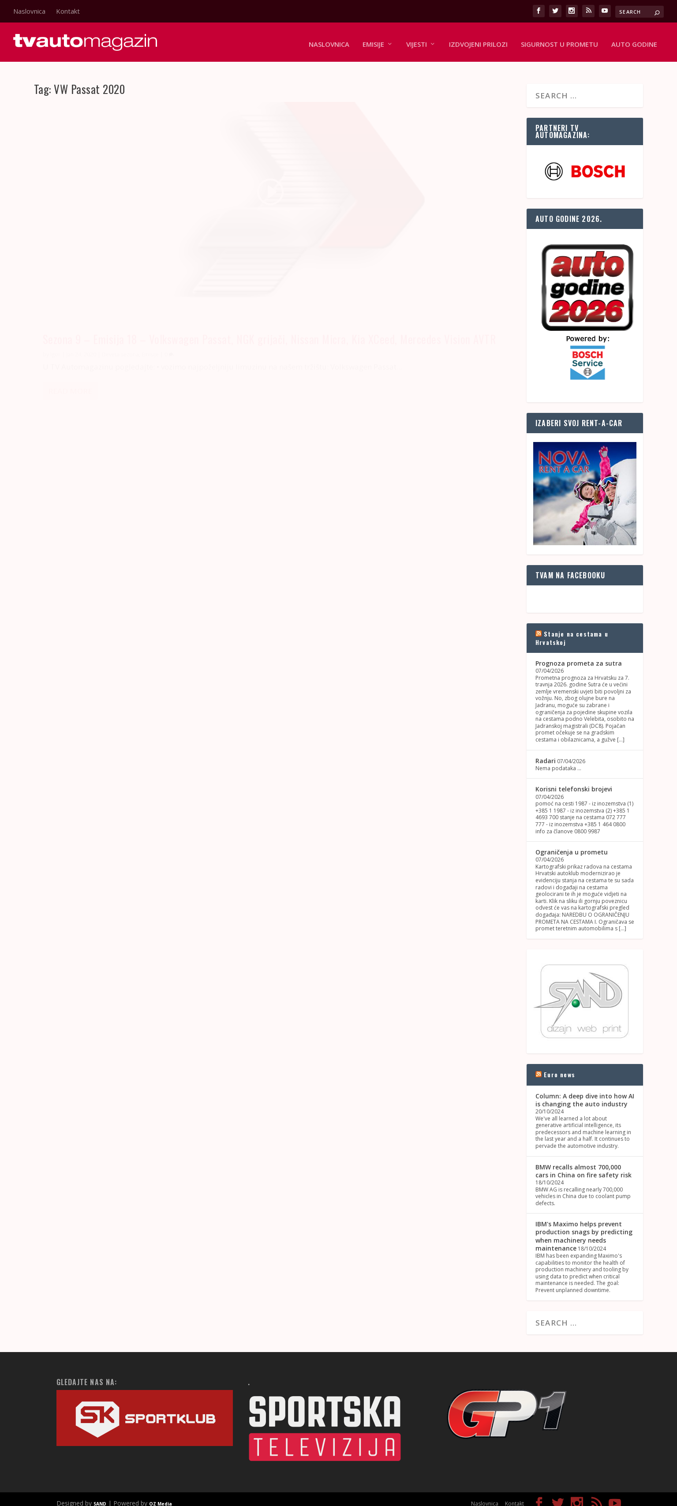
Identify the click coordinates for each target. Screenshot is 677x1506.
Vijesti (416, 41)
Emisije (373, 41)
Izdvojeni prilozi (478, 41)
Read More (70, 330)
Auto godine (634, 41)
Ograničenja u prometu (571, 843)
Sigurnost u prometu (559, 41)
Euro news (559, 1066)
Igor (55, 281)
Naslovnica (29, 11)
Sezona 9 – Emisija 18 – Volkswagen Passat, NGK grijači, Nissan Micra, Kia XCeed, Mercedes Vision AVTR (149, 252)
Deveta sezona (120, 281)
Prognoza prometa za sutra (578, 655)
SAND (100, 1495)
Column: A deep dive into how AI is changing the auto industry (584, 1091)
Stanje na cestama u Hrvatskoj (571, 629)
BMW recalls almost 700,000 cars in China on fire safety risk (583, 1162)
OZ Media (160, 1495)
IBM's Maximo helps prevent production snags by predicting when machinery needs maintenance (583, 1227)
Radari (545, 752)
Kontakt (68, 11)
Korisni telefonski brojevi (573, 781)
